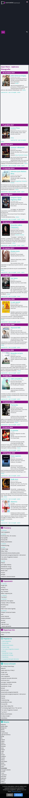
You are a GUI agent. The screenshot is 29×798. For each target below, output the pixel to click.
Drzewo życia (15, 251)
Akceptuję (18, 795)
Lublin (2, 751)
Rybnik (2, 763)
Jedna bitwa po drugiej (18, 76)
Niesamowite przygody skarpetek (9, 692)
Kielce (2, 748)
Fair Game (14, 278)
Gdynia (2, 741)
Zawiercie (3, 783)
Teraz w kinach (10, 664)
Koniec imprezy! (5, 616)
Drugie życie (4, 585)
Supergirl (3, 622)
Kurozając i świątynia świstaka (8, 682)
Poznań (3, 758)
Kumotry (3, 587)
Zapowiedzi (8, 581)
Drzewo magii (4, 549)
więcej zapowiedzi (6, 626)
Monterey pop (4, 604)
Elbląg (2, 736)
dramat (26, 155)
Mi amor (3, 620)
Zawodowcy (4, 559)
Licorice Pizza (15, 128)
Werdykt (3, 574)
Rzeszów (3, 765)
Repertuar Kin (9, 630)
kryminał (21, 155)
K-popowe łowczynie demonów (11, 659)
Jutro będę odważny (6, 564)
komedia (24, 181)
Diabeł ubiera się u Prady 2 (8, 670)
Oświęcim (3, 756)
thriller (17, 83)
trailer (18, 92)
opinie (22, 165)
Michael (4, 651)
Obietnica (14, 502)
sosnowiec (12, 2)
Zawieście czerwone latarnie (8, 576)
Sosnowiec (4, 768)
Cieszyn (3, 731)
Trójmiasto (4, 775)
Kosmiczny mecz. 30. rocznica (8, 536)
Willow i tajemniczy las (6, 593)
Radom (3, 759)
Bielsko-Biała (4, 726)
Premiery (7, 528)
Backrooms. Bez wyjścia (7, 600)
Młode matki (4, 570)
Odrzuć (10, 795)
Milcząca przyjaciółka (6, 568)
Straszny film (4, 539)
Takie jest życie (5, 624)
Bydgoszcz (3, 728)
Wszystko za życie (17, 353)
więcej (24, 90)
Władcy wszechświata (6, 541)
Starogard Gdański (6, 770)
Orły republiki (4, 538)
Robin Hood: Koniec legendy (8, 608)
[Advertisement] (14, 48)
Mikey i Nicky (4, 551)
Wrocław (3, 780)
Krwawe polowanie (6, 618)
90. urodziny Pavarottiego (7, 666)
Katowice (3, 746)
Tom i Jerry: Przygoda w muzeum (9, 557)
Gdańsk (3, 739)
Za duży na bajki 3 (5, 716)
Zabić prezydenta (16, 379)
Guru (2, 614)
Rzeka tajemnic (16, 456)
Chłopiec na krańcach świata (8, 612)
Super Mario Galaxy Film (7, 706)
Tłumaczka (14, 405)
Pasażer (3, 572)
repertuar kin (4, 92)
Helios (2, 634)
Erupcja (3, 562)
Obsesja (3, 696)
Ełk (1, 738)
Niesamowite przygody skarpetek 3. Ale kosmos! (13, 555)
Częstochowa (4, 733)
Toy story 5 (4, 597)
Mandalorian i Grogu (6, 566)
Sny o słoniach (4, 591)
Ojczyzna (3, 606)
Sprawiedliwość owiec (6, 702)
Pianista (3, 698)
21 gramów (14, 430)
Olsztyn (3, 754)
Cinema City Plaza (5, 632)
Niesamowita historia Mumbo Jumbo (10, 553)
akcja (16, 155)
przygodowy (18, 181)
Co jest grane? (15, 302)
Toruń (2, 773)
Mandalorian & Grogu (7, 655)
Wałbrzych (3, 778)
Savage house (4, 589)
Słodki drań (14, 479)
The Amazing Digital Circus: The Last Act (11, 708)
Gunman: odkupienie (18, 147)
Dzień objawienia (5, 532)
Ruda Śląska (4, 761)
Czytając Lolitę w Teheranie (8, 602)
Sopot (2, 766)
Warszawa (3, 776)
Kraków (3, 749)
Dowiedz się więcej (16, 791)
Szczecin (3, 771)
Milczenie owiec (5, 690)
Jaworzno (3, 744)
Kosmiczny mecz (5, 680)
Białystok (3, 724)
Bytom (2, 729)
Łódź (2, 753)
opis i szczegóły (12, 92)
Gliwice (2, 743)
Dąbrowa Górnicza (5, 734)
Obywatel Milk (15, 328)
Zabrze (2, 781)
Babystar (3, 668)
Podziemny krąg (5, 545)
